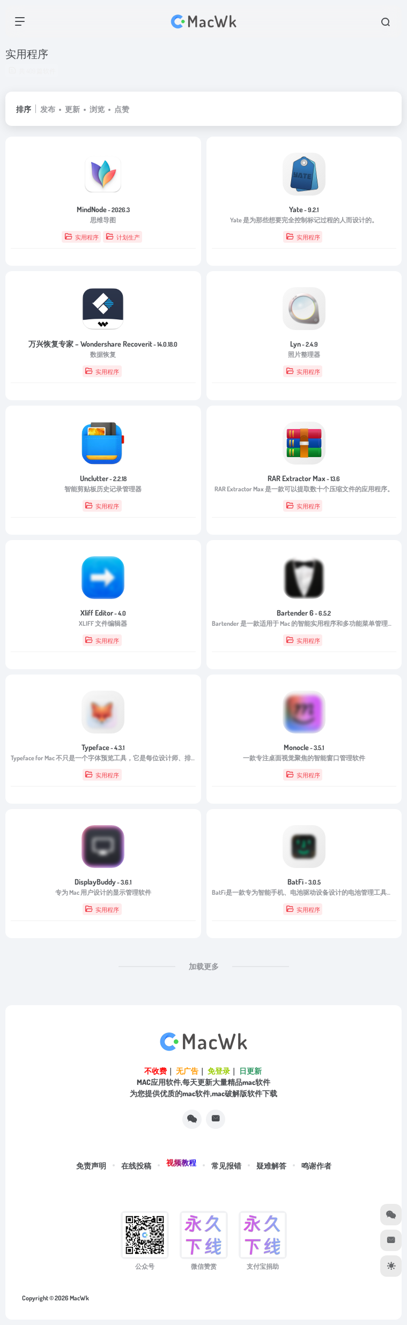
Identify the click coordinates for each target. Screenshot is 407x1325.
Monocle (304, 747)
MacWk (79, 1298)
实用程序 (81, 236)
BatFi (304, 881)
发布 (47, 109)
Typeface (103, 747)
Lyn (304, 343)
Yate (304, 209)
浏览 (97, 109)
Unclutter (103, 478)
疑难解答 (271, 1165)
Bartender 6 (304, 612)
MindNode (103, 209)
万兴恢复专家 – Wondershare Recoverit (102, 343)
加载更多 (204, 966)
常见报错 (226, 1165)
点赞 (121, 109)
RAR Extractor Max (304, 478)
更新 (72, 109)
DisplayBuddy (103, 881)
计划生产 (123, 236)
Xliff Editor (103, 612)
